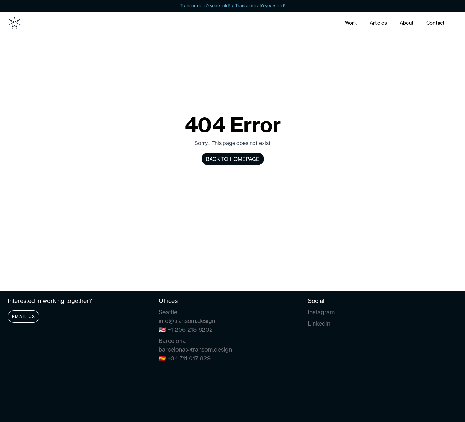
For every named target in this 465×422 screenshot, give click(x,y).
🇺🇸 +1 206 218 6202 (186, 329)
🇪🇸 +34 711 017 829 (185, 358)
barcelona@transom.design (195, 349)
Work (351, 23)
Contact (435, 23)
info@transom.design (187, 321)
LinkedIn (319, 323)
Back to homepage (233, 159)
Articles (378, 23)
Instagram (321, 312)
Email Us (23, 316)
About (406, 23)
